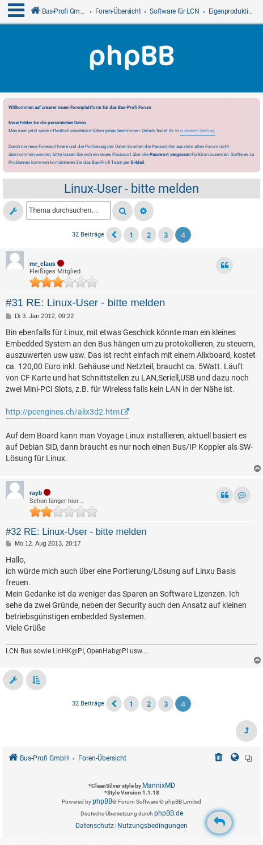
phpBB (102, 801)
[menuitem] (219, 758)
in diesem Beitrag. (197, 130)
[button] (114, 235)
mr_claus (42, 264)
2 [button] (149, 235)
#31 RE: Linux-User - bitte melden (85, 303)
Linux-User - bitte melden (131, 188)
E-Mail (137, 162)
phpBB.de (168, 813)
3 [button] (166, 235)
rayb (35, 493)
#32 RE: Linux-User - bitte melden (76, 531)
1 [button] (131, 235)
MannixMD (158, 785)
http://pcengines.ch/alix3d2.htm (63, 411)
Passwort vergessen (170, 154)
